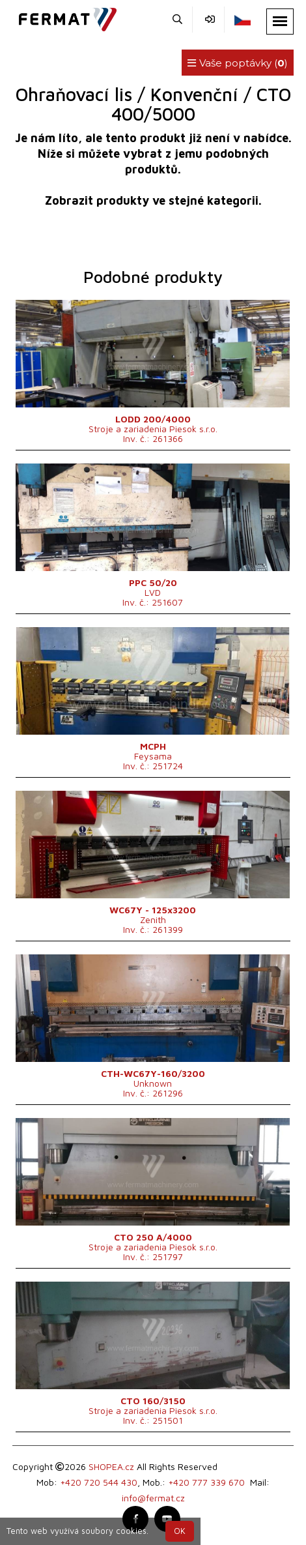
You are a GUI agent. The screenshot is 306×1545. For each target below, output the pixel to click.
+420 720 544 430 (98, 1482)
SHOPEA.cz (111, 1466)
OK (180, 1531)
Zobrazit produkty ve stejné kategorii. (153, 200)
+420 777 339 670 (206, 1482)
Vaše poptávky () (238, 63)
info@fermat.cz (153, 1497)
